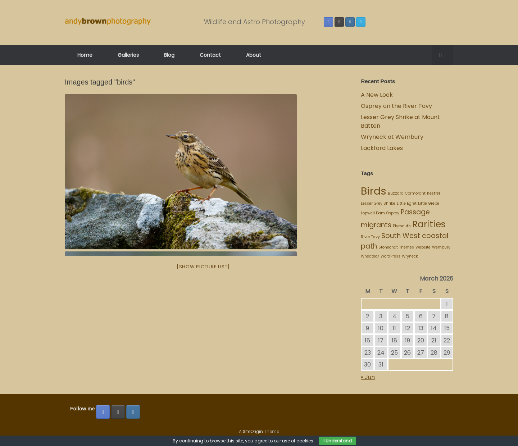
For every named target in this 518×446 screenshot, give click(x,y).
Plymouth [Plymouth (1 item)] (402, 226)
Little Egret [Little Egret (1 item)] (407, 203)
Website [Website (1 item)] (423, 247)
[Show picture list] (203, 266)
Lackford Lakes (382, 148)
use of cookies (297, 441)
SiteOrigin (253, 431)
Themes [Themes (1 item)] (406, 247)
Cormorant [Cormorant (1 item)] (415, 193)
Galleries (128, 55)
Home (84, 55)
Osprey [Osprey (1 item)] (392, 213)
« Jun (368, 377)
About (253, 55)
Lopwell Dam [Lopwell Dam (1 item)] (373, 213)
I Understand (337, 441)
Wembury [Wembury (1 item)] (441, 247)
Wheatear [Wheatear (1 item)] (370, 256)
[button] (442, 55)
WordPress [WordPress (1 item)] (390, 256)
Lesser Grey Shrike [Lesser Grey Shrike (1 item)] (378, 203)
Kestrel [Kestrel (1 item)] (433, 193)
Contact (210, 55)
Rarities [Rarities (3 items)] (428, 224)
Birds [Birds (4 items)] (373, 190)
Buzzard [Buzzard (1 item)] (396, 193)
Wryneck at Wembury (393, 137)
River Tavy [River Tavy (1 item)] (370, 237)
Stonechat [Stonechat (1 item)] (388, 247)
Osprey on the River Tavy (396, 106)
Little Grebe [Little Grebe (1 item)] (428, 203)
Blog (169, 55)
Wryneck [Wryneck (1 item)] (410, 256)
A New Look (377, 95)
